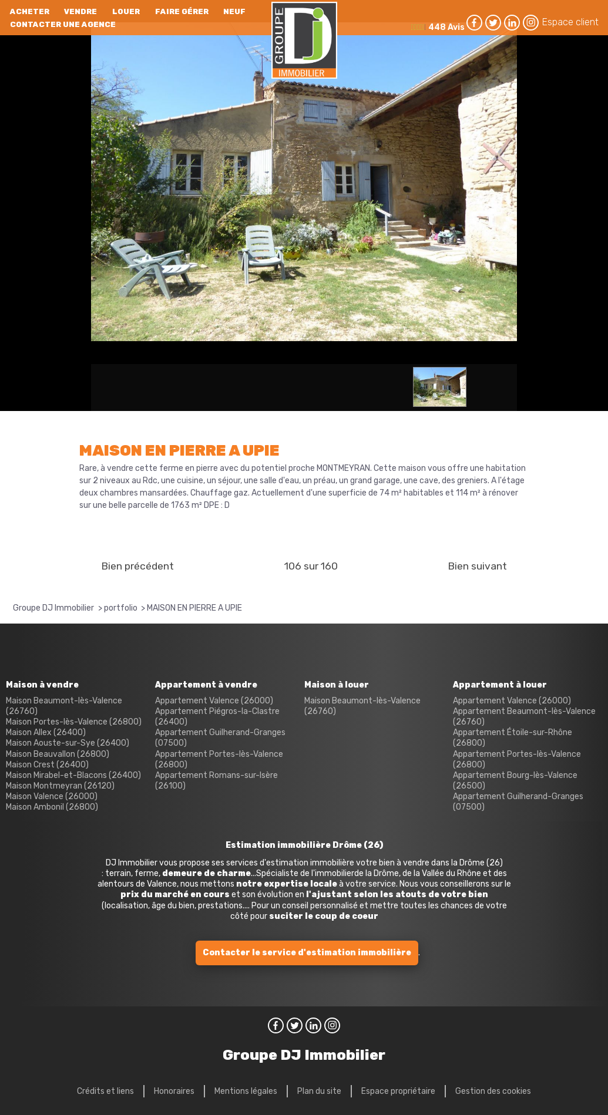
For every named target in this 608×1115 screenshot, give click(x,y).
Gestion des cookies (493, 1091)
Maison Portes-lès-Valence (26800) (74, 722)
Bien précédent (137, 566)
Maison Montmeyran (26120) (60, 786)
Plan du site (319, 1091)
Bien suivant (477, 566)
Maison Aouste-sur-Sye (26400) (67, 743)
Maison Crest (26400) (47, 765)
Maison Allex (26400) (46, 732)
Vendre (80, 11)
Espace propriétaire (398, 1091)
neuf (234, 11)
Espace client (570, 22)
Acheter (29, 11)
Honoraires (174, 1091)
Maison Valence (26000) (52, 796)
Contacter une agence (63, 24)
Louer (126, 11)
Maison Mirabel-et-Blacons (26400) (73, 775)
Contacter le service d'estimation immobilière (307, 953)
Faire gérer (182, 11)
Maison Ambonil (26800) (52, 807)
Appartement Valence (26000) (214, 701)
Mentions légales (245, 1091)
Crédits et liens (105, 1091)
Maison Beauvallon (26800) (57, 754)
